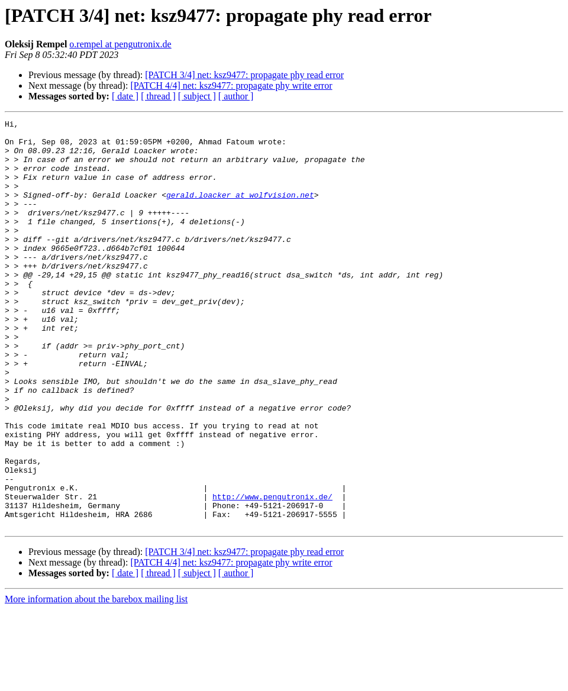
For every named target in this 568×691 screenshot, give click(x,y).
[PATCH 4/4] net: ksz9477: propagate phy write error (231, 85)
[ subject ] (197, 96)
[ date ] (125, 96)
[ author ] (236, 96)
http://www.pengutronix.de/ (272, 572)
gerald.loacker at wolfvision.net (240, 210)
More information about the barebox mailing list (96, 681)
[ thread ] (158, 96)
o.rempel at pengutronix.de (120, 44)
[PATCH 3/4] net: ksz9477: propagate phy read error (244, 75)
